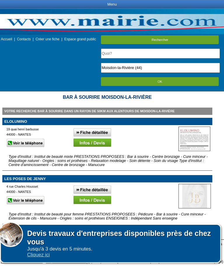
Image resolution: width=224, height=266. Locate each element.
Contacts (24, 39)
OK (160, 81)
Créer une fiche (48, 39)
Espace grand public (80, 39)
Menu (112, 4)
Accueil (6, 39)
